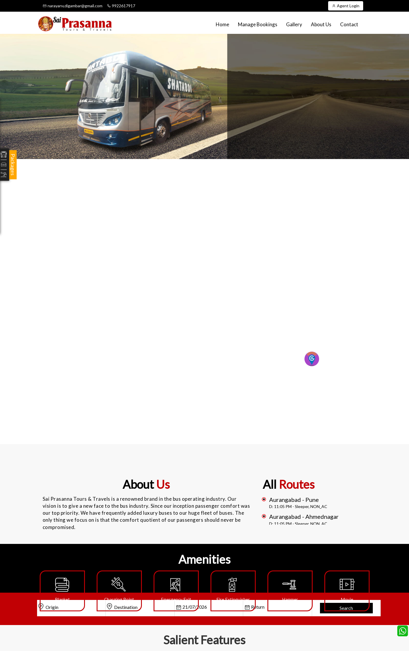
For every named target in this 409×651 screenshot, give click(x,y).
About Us (321, 24)
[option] (62, 591)
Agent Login (345, 5)
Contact (349, 24)
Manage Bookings (257, 24)
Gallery (294, 24)
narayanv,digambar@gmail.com (72, 5)
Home (222, 24)
